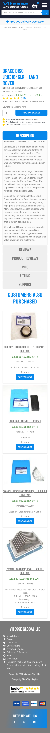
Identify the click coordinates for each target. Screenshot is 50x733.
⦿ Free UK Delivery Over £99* (25, 21)
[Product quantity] (7, 113)
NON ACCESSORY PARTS (16, 27)
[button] (44, 5)
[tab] (25, 135)
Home (5, 27)
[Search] (45, 12)
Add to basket (31, 113)
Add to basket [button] (25, 377)
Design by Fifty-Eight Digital (25, 679)
